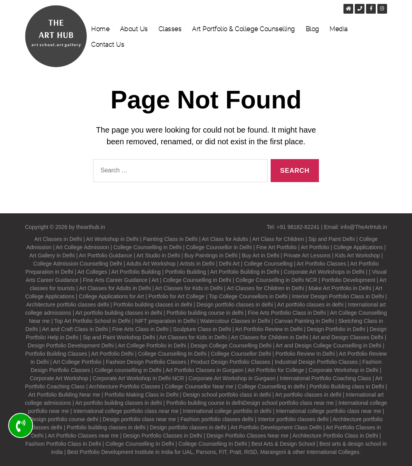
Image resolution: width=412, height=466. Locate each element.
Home (100, 29)
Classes (170, 29)
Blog (312, 29)
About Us (134, 29)
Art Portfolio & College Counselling (243, 29)
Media (338, 29)
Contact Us (107, 45)
